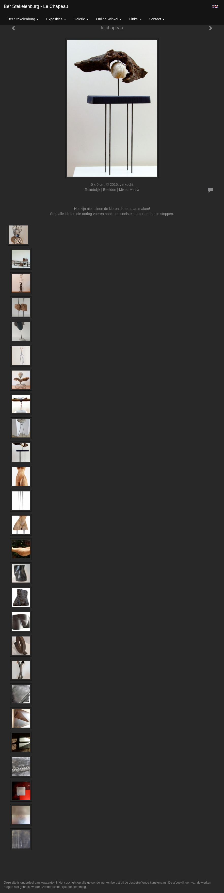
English (215, 6)
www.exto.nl (49, 882)
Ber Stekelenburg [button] (23, 19)
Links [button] (135, 19)
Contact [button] (157, 19)
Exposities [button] (56, 19)
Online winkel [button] (109, 19)
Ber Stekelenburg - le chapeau (36, 6)
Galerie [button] (81, 19)
